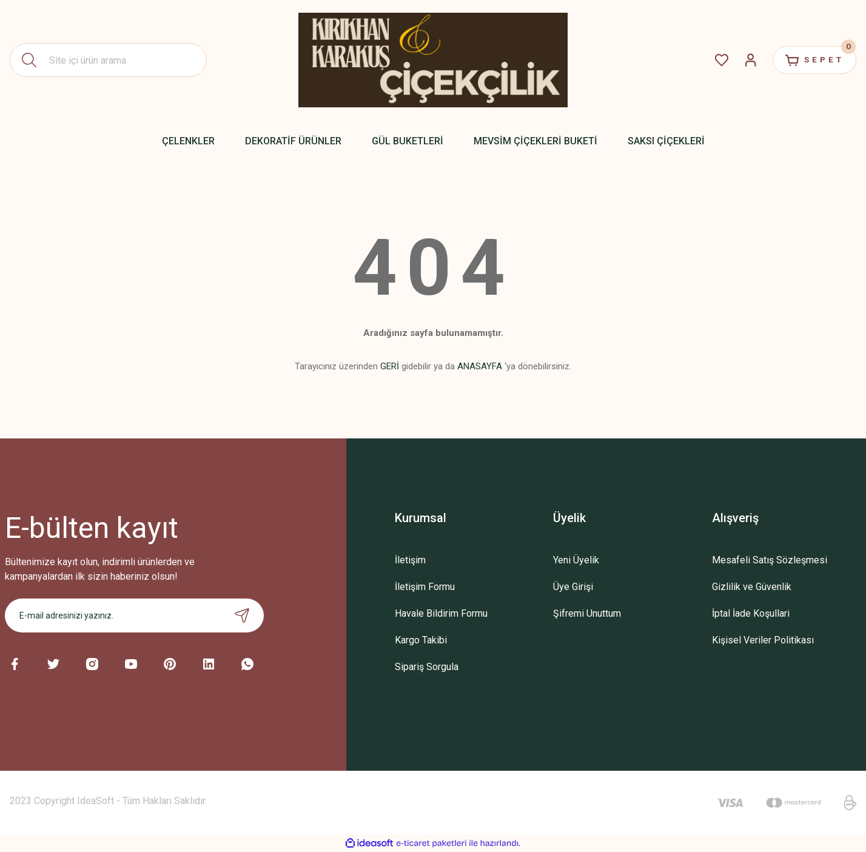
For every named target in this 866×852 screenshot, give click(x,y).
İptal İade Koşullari (751, 613)
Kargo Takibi (421, 640)
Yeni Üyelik (576, 560)
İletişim (410, 560)
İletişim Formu (425, 586)
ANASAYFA (479, 366)
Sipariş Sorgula (426, 667)
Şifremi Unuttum (587, 613)
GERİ (389, 366)
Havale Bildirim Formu (441, 613)
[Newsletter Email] (134, 615)
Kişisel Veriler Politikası (763, 640)
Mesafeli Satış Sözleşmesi (769, 560)
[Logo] (433, 60)
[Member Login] (742, 60)
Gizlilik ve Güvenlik (751, 586)
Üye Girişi (573, 586)
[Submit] (242, 615)
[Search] (108, 60)
